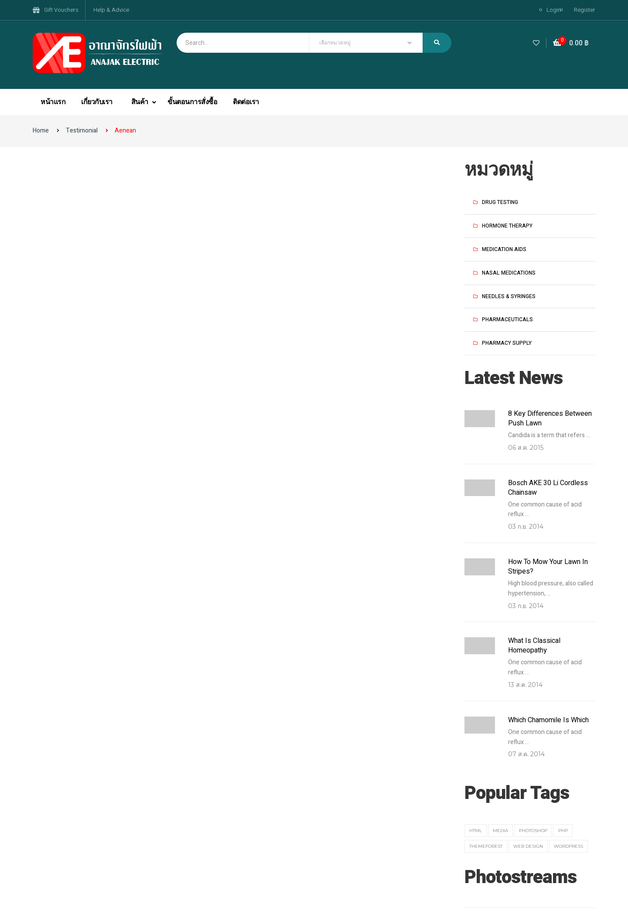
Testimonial (82, 130)
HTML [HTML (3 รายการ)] (475, 830)
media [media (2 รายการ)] (500, 830)
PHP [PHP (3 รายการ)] (563, 830)
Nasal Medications (509, 273)
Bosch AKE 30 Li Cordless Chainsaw (548, 488)
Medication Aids (504, 249)
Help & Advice (111, 10)
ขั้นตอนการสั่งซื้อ (192, 102)
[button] (571, 43)
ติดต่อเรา (246, 102)
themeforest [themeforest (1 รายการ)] (485, 846)
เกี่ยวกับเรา (97, 102)
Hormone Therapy (507, 226)
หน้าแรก (53, 102)
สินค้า (140, 102)
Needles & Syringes (509, 296)
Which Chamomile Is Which (548, 720)
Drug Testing (500, 202)
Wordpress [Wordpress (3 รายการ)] (568, 846)
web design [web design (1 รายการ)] (528, 846)
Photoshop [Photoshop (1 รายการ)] (533, 830)
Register (584, 10)
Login (553, 10)
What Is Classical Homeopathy (534, 646)
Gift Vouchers (61, 10)
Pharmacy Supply (507, 343)
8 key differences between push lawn (550, 418)
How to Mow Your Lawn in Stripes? (548, 567)
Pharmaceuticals (507, 319)
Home (41, 130)
